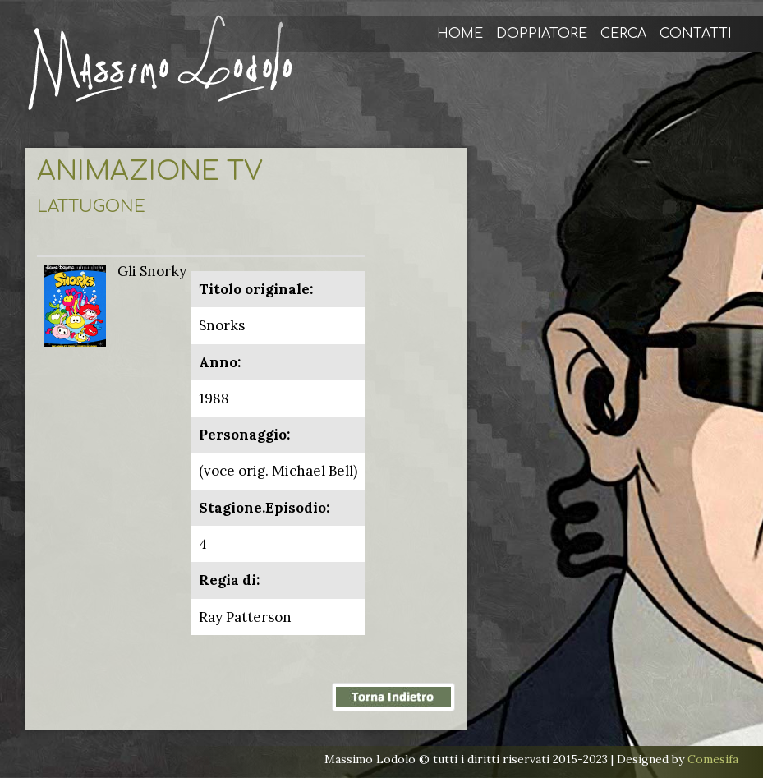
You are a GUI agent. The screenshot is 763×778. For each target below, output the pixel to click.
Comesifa (712, 759)
